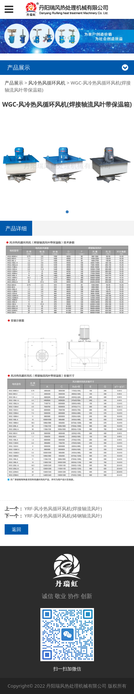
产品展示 (14, 83)
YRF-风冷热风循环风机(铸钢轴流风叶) (63, 515)
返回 (16, 529)
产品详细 (16, 228)
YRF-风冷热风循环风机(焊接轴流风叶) (63, 508)
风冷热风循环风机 (46, 83)
